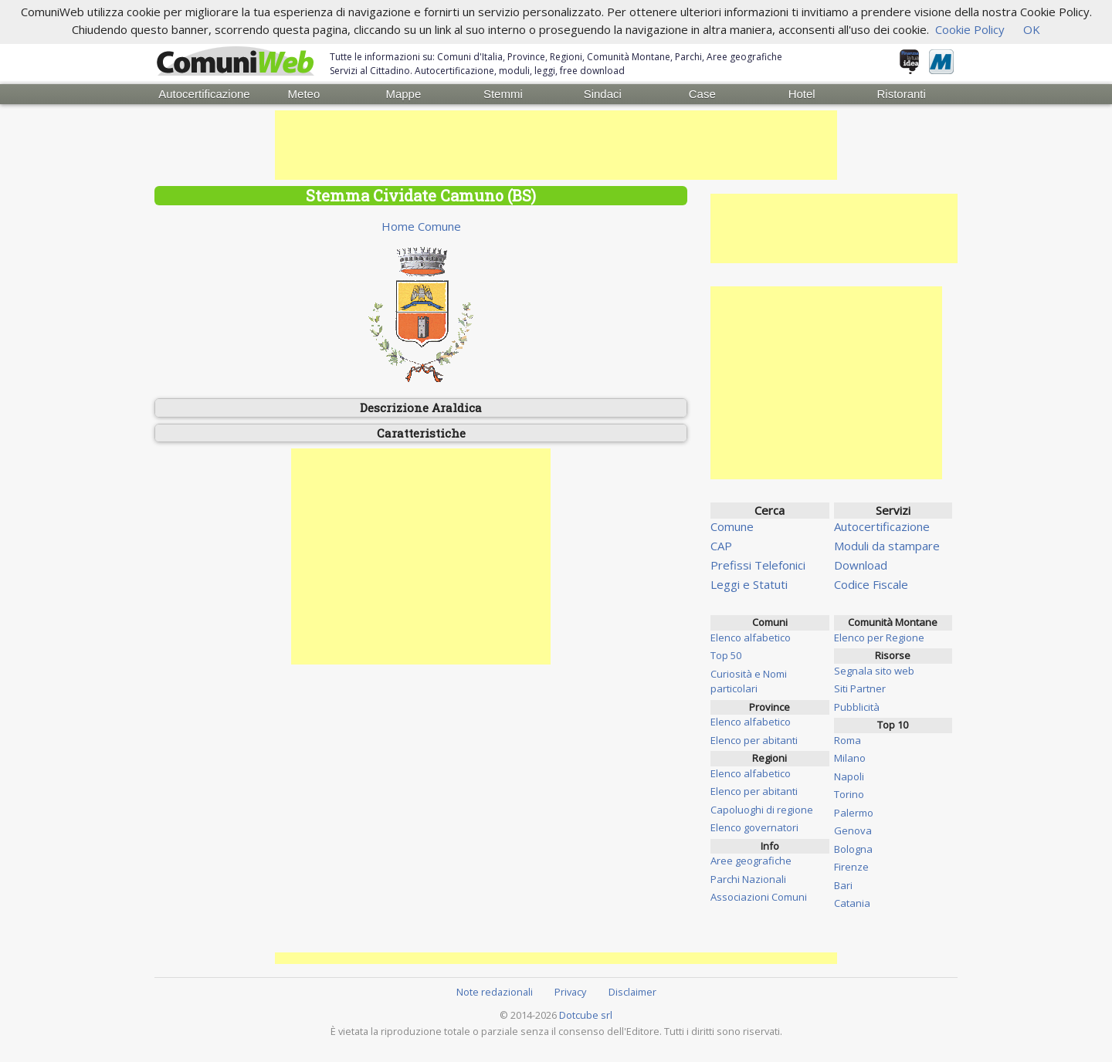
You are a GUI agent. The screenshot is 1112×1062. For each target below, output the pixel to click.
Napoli (849, 776)
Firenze (851, 867)
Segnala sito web (874, 671)
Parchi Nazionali (748, 879)
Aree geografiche (751, 861)
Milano (850, 758)
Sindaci (603, 93)
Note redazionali (494, 992)
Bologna (853, 849)
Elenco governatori (754, 827)
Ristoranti (900, 93)
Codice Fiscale (871, 584)
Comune (732, 526)
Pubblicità (857, 707)
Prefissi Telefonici (757, 565)
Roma (847, 740)
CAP (721, 545)
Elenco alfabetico (750, 637)
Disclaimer (632, 992)
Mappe (403, 93)
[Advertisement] (556, 145)
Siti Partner (860, 688)
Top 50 (725, 655)
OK (1031, 29)
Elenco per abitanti (754, 740)
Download (860, 565)
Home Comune (421, 226)
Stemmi (503, 93)
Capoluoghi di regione (761, 810)
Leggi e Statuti (749, 584)
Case (702, 93)
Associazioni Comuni (758, 897)
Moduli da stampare (887, 545)
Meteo (304, 93)
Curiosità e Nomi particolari (748, 681)
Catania (852, 903)
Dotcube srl (585, 1015)
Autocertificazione (203, 93)
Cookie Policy (970, 29)
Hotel (801, 93)
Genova (853, 830)
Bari (843, 885)
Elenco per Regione (879, 637)
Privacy (570, 992)
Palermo (853, 813)
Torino (849, 794)
